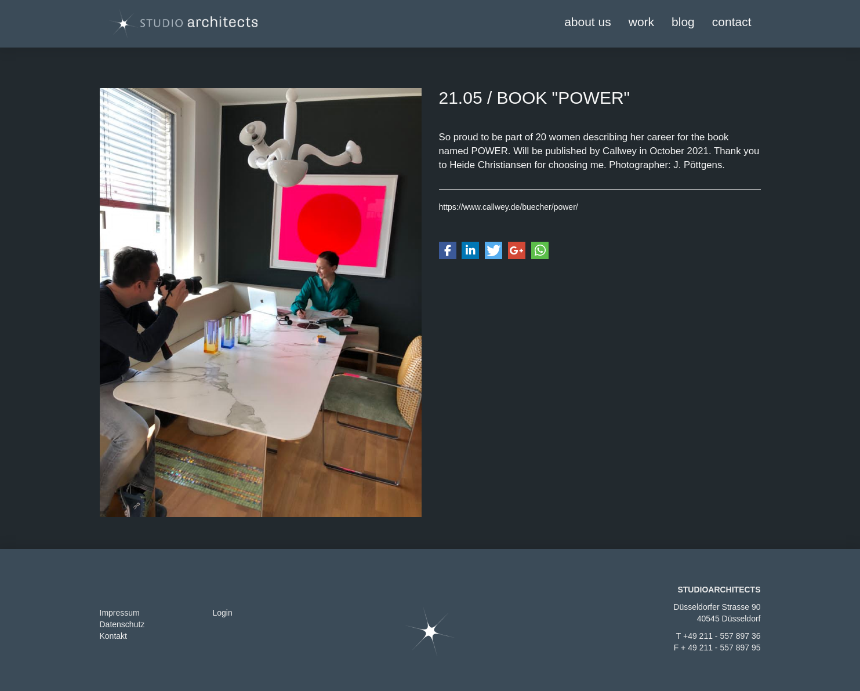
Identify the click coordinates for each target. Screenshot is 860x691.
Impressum (120, 612)
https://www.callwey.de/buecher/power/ (508, 207)
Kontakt (113, 636)
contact (732, 21)
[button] (447, 250)
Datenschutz (122, 624)
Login (223, 612)
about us (587, 21)
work (641, 21)
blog (683, 21)
